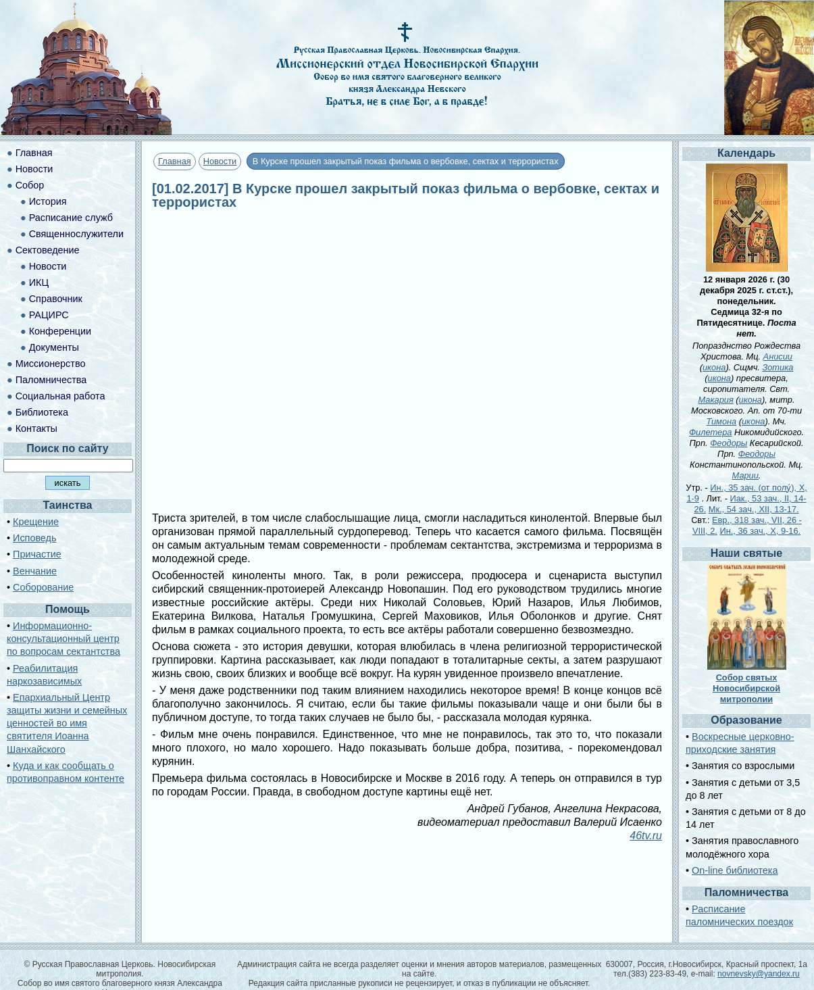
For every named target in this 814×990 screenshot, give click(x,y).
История (48, 201)
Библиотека (42, 412)
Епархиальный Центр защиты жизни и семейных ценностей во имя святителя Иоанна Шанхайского (67, 723)
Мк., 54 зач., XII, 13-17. (754, 509)
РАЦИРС (49, 315)
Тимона (722, 421)
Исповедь (34, 538)
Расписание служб (71, 217)
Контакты (36, 428)
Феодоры (728, 443)
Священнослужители (76, 233)
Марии (745, 475)
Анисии (777, 356)
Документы (54, 347)
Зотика (777, 367)
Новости (220, 161)
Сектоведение (48, 250)
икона (714, 367)
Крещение (36, 521)
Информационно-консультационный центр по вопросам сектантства (63, 638)
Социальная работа (60, 396)
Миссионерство (51, 363)
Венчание (35, 571)
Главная (174, 161)
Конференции (60, 331)
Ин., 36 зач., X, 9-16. (759, 531)
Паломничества (51, 379)
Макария (716, 400)
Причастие (37, 554)
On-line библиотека (735, 870)
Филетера (710, 432)
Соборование (43, 587)
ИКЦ (39, 282)
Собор (30, 185)
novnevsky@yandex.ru (758, 974)
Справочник (55, 298)
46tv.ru (646, 835)
